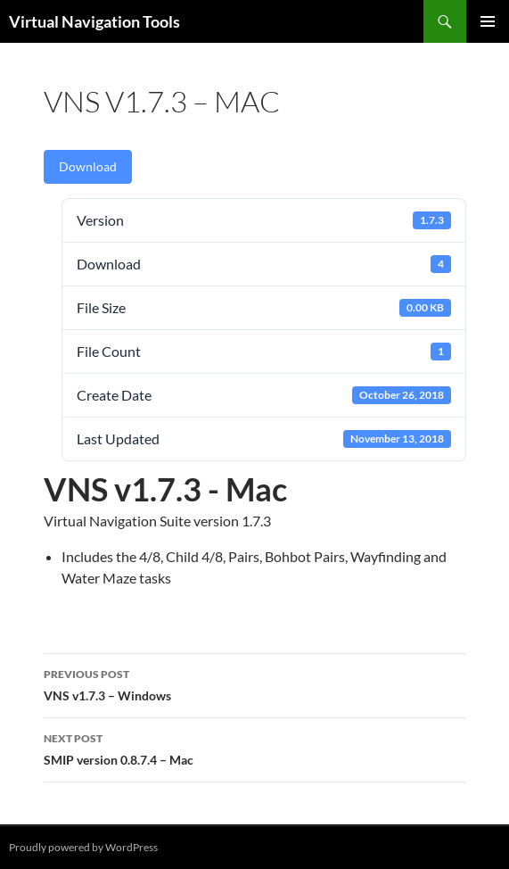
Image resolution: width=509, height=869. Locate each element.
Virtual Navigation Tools (94, 21)
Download (88, 166)
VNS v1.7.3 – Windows (255, 683)
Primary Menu (487, 21)
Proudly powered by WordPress (83, 847)
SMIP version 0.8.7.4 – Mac (255, 747)
